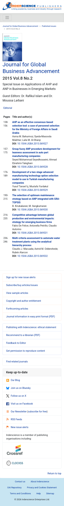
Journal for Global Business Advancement (20, 26)
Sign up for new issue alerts (20, 277)
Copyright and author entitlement (23, 300)
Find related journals (17, 361)
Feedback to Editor (16, 343)
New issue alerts (17, 427)
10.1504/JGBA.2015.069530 (32, 209)
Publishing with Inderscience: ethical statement (31, 327)
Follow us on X (16, 395)
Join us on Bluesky (18, 388)
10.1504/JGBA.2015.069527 (32, 143)
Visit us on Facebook (19, 403)
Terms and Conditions (20, 493)
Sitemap (50, 493)
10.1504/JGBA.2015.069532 (32, 256)
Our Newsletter (16, 411)
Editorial (7, 108)
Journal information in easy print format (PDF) (30, 316)
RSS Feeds (14, 419)
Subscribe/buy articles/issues (22, 285)
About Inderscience (40, 481)
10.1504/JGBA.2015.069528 (32, 166)
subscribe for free (37, 411)
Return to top (54, 473)
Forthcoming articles (17, 308)
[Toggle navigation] (7, 17)
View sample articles (17, 293)
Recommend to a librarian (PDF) (23, 335)
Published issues (49, 26)
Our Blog (13, 380)
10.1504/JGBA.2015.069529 (32, 190)
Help (38, 493)
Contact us (20, 481)
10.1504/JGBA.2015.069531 (32, 232)
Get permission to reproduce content (25, 350)
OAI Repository (14, 487)
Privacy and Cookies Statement (42, 487)
